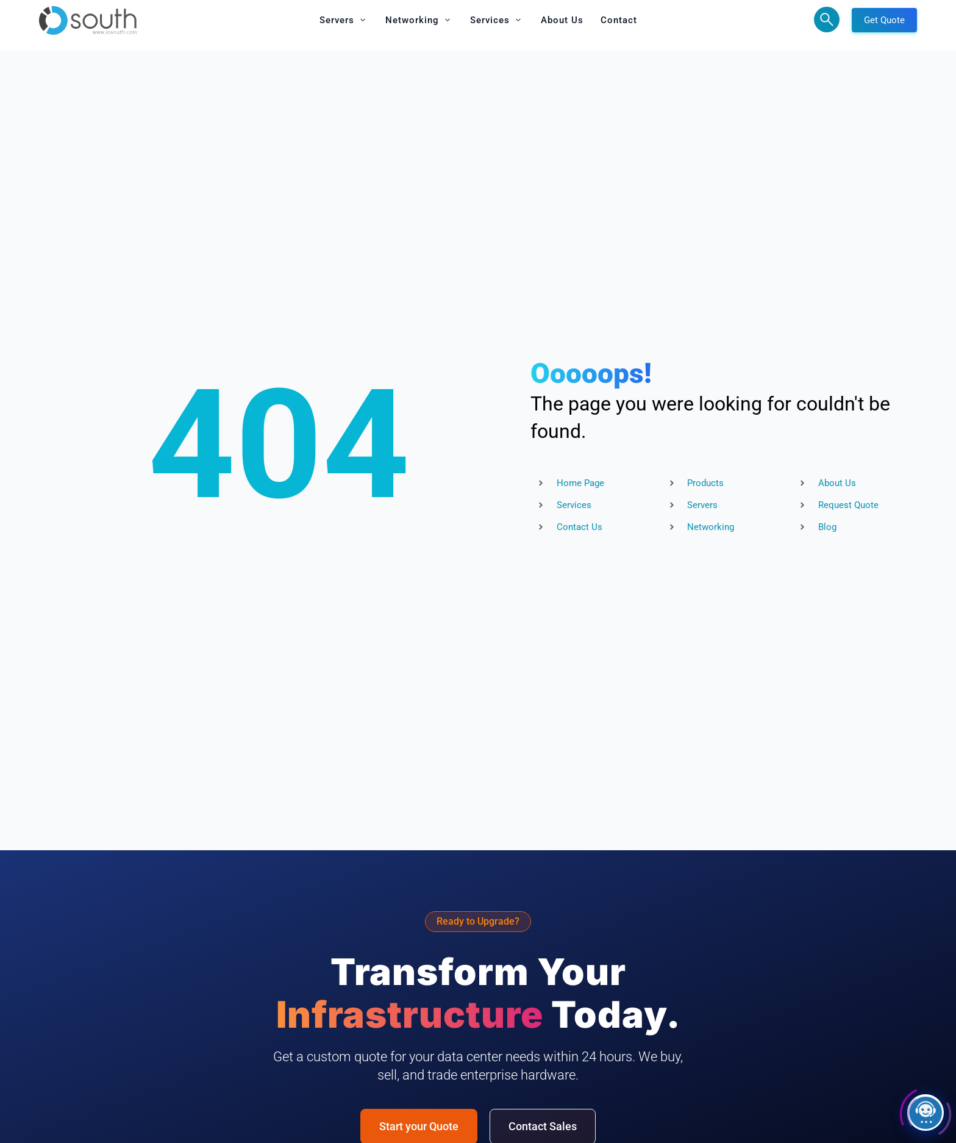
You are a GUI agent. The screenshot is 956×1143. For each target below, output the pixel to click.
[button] (344, 20)
